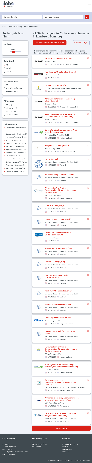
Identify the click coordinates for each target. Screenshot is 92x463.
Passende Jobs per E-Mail (50, 42)
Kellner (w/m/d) (51, 159)
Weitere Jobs (61, 428)
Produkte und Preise (39, 444)
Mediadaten (36, 447)
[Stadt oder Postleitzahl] (63, 17)
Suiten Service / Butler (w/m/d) (58, 219)
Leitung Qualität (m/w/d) (55, 85)
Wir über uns (67, 449)
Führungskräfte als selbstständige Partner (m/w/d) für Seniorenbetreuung (61, 365)
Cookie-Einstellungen (82, 460)
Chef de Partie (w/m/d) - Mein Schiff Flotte (60, 332)
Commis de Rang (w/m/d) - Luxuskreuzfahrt (56, 276)
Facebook (65, 452)
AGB (50, 460)
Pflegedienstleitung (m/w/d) (57, 145)
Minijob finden (7, 449)
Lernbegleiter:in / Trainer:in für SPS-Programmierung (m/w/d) (60, 414)
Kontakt (65, 447)
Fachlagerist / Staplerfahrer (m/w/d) (60, 72)
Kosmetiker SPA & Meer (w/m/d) (58, 248)
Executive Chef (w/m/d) (55, 205)
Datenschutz (67, 460)
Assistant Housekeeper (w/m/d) (58, 304)
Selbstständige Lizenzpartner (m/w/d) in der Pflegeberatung (61, 131)
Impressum (57, 460)
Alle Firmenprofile (8, 454)
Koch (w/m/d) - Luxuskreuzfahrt (58, 291)
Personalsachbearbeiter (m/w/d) (58, 58)
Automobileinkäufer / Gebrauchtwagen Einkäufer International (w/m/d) (62, 399)
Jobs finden (6, 444)
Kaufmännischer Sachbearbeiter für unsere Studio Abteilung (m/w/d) (60, 115)
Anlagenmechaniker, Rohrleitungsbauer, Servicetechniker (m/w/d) (60, 382)
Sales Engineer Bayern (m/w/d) (58, 317)
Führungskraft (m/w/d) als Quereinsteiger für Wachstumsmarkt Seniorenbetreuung (61, 190)
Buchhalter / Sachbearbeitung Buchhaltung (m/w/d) (58, 233)
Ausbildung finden (9, 447)
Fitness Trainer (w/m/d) (55, 261)
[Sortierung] (78, 43)
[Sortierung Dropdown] (85, 43)
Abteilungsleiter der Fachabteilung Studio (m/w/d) (60, 100)
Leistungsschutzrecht (70, 444)
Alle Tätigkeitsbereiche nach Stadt (15, 452)
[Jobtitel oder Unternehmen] (21, 17)
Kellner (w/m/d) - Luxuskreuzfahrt (59, 174)
